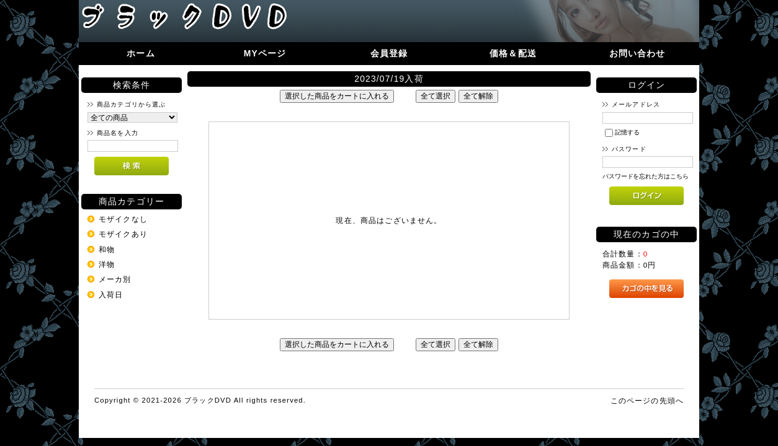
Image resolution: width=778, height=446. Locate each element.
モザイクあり (123, 234)
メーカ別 (115, 279)
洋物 (107, 264)
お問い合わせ (637, 53)
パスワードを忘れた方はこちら (645, 176)
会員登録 (389, 53)
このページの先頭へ (647, 400)
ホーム (140, 53)
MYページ (265, 53)
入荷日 (111, 295)
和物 (107, 249)
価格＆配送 (513, 53)
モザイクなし (123, 219)
